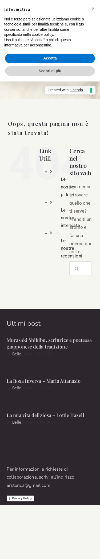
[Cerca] (76, 268)
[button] (93, 8)
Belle (16, 354)
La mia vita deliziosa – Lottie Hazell (45, 415)
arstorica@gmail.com (28, 485)
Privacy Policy (22, 498)
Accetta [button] (50, 58)
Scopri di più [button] (50, 71)
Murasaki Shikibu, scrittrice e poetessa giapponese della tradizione (49, 343)
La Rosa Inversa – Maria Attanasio (44, 381)
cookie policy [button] (42, 34)
